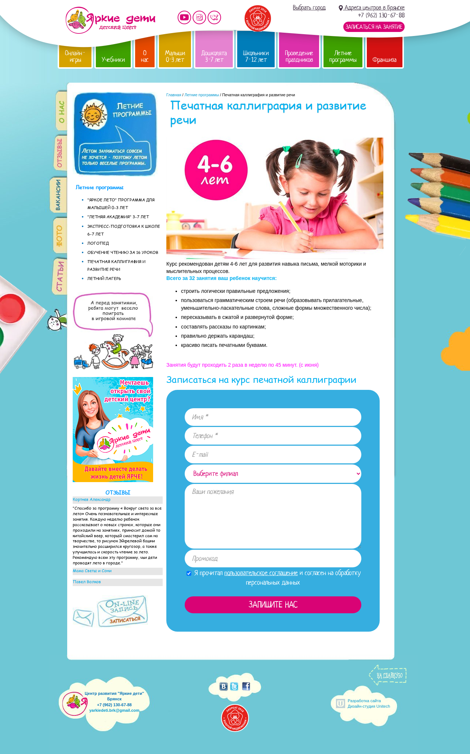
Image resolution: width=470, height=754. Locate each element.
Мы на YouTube (184, 17)
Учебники (113, 59)
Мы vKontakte (214, 17)
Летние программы (343, 56)
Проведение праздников (299, 56)
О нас (145, 56)
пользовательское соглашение (261, 572)
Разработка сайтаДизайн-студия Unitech (369, 703)
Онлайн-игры (75, 56)
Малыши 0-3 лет (175, 56)
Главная (173, 95)
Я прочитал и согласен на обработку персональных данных (274, 577)
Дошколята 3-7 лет (214, 56)
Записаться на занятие (374, 26)
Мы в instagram (199, 17)
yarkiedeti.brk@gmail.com (114, 710)
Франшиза (385, 59)
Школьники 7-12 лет (256, 56)
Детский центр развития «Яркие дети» (110, 20)
